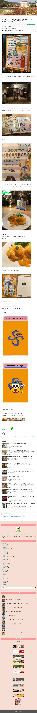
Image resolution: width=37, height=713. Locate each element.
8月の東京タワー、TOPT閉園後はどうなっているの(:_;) (18, 463)
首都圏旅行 (5, 567)
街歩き (3, 577)
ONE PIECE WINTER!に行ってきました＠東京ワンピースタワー (20, 456)
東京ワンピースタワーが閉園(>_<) (14, 469)
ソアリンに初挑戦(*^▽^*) (10, 615)
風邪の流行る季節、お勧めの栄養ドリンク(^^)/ (14, 632)
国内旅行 (4, 564)
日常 (2, 569)
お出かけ (4, 578)
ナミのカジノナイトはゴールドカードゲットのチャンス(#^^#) (19, 483)
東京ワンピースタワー (31, 24)
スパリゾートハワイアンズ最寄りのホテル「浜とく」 (15, 619)
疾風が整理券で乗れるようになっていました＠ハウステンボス (17, 603)
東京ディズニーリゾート (7, 556)
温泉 (4, 579)
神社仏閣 (4, 581)
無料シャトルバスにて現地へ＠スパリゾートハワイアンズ (16, 623)
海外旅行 (4, 566)
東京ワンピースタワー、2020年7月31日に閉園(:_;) (17, 443)
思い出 (4, 571)
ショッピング (4, 544)
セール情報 (5, 545)
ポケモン (4, 553)
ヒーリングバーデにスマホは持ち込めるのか (14, 607)
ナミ (23, 436)
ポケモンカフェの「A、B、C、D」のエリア (14, 595)
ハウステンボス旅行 (6, 563)
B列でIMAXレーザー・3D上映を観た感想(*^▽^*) (14, 611)
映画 (4, 555)
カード (17, 436)
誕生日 (33, 436)
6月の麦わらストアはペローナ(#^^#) (14, 476)
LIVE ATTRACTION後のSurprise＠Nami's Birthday (11, 514)
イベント (4, 552)
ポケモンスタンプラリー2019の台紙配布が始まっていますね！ (13, 516)
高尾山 (4, 584)
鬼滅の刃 (4, 559)
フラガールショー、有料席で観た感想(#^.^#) (14, 599)
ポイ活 (4, 547)
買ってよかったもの (6, 548)
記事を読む (9, 447)
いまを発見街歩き (8, 11)
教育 (4, 574)
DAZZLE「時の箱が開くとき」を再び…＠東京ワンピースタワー (20, 489)
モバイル (4, 570)
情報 (4, 573)
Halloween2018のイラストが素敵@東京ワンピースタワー (18, 450)
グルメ (20, 436)
